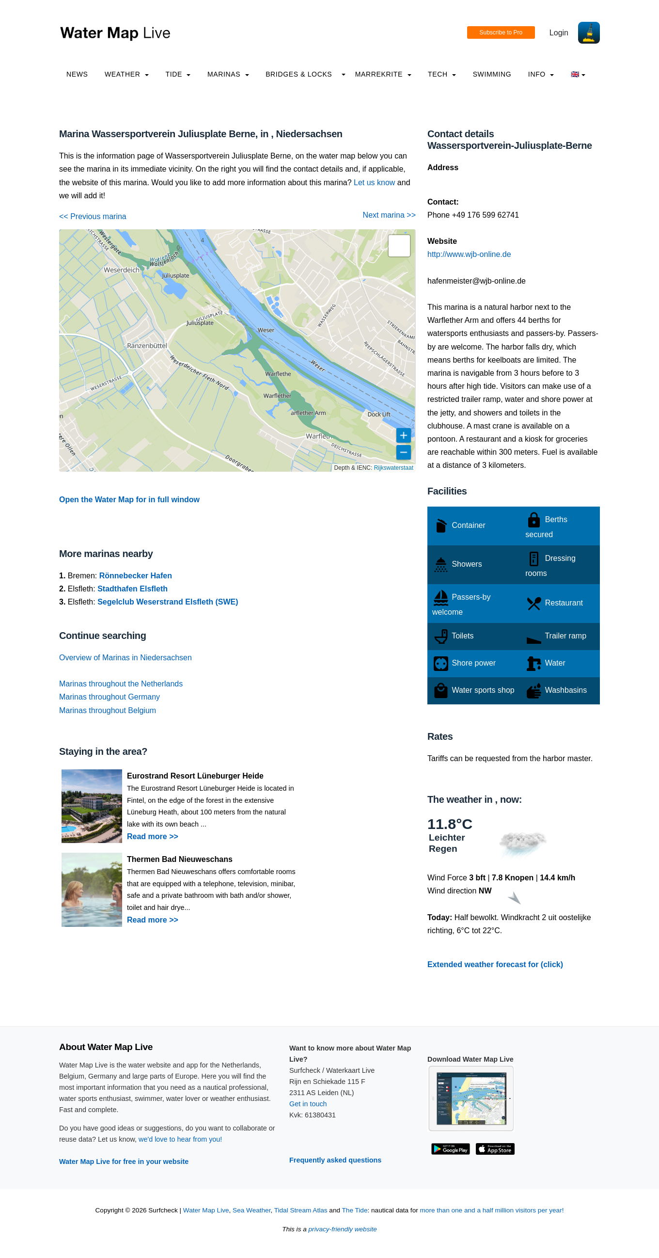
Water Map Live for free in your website (123, 1161)
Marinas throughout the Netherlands (121, 684)
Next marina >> (389, 215)
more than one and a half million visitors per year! (492, 1210)
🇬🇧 (578, 74)
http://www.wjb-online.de (469, 254)
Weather (127, 74)
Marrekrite (383, 74)
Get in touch (308, 1104)
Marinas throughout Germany (109, 697)
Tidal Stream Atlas (301, 1210)
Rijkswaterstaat (393, 467)
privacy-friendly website (343, 1229)
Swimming (492, 74)
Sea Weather (251, 1210)
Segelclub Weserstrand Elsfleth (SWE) (167, 602)
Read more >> (152, 836)
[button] (399, 245)
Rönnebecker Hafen (135, 576)
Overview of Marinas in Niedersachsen (125, 657)
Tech (442, 74)
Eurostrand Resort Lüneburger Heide (195, 776)
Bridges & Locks (299, 74)
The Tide (355, 1210)
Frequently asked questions (335, 1160)
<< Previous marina (92, 216)
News (77, 74)
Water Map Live (206, 1210)
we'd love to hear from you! (180, 1139)
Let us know (374, 182)
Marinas (228, 74)
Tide (177, 74)
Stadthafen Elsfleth (132, 589)
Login (558, 33)
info (541, 74)
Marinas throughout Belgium (107, 710)
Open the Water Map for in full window (129, 499)
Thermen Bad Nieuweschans (180, 859)
